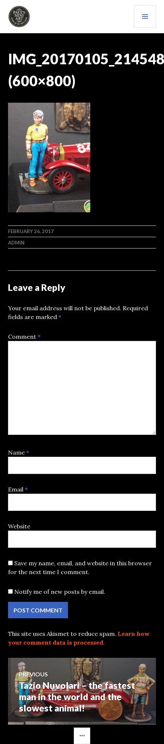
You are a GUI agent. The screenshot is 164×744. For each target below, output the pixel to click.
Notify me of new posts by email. (59, 591)
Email (18, 489)
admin (16, 243)
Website (19, 526)
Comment (24, 336)
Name (18, 452)
